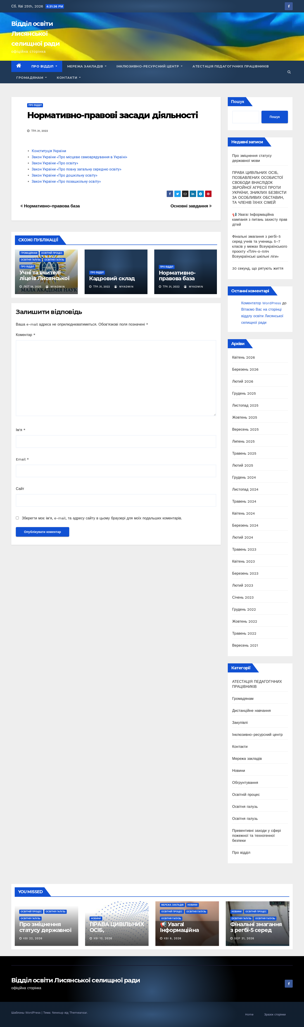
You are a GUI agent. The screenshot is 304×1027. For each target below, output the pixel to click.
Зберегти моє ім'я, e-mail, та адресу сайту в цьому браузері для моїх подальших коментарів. (102, 518)
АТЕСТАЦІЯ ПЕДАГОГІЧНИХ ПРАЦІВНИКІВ (230, 66)
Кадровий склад (112, 278)
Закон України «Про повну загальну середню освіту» (76, 169)
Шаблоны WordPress (26, 1012)
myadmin (55, 286)
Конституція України (49, 151)
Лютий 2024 (242, 537)
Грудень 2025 (244, 393)
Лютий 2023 (242, 585)
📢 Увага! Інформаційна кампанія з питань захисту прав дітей (259, 219)
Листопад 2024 (245, 489)
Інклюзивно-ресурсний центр (149, 66)
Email (22, 459)
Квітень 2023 (243, 561)
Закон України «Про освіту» (55, 163)
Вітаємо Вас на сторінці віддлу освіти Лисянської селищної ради (262, 316)
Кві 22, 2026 (32, 938)
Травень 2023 (244, 549)
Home (249, 1014)
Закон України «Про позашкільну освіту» (66, 181)
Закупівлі (240, 722)
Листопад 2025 (245, 405)
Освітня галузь (30, 260)
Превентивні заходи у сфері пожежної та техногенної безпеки (256, 835)
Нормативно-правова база (50, 206)
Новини (238, 770)
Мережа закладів (87, 66)
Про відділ (44, 66)
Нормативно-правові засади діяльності (112, 115)
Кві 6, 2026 (172, 938)
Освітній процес (51, 253)
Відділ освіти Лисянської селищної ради (35, 33)
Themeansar (78, 1012)
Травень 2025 (244, 453)
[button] (289, 72)
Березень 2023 (245, 573)
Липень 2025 (243, 441)
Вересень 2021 (245, 645)
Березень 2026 (245, 369)
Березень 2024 (245, 525)
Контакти (69, 78)
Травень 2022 (244, 633)
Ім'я (20, 430)
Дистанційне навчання (251, 710)
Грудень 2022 (244, 609)
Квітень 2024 (243, 513)
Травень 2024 (244, 501)
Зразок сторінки (275, 1014)
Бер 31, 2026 (244, 938)
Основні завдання (191, 206)
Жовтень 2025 (244, 417)
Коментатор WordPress (261, 303)
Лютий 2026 (242, 381)
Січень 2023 (243, 597)
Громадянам (31, 78)
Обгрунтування (245, 782)
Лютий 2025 (242, 465)
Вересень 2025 (245, 429)
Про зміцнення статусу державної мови (45, 930)
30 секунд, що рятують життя (257, 268)
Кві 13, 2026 (102, 938)
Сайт (20, 489)
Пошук (237, 101)
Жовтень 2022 (244, 621)
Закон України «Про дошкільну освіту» (64, 175)
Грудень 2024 (244, 477)
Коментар (26, 335)
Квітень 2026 (243, 357)
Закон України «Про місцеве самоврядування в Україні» (79, 157)
